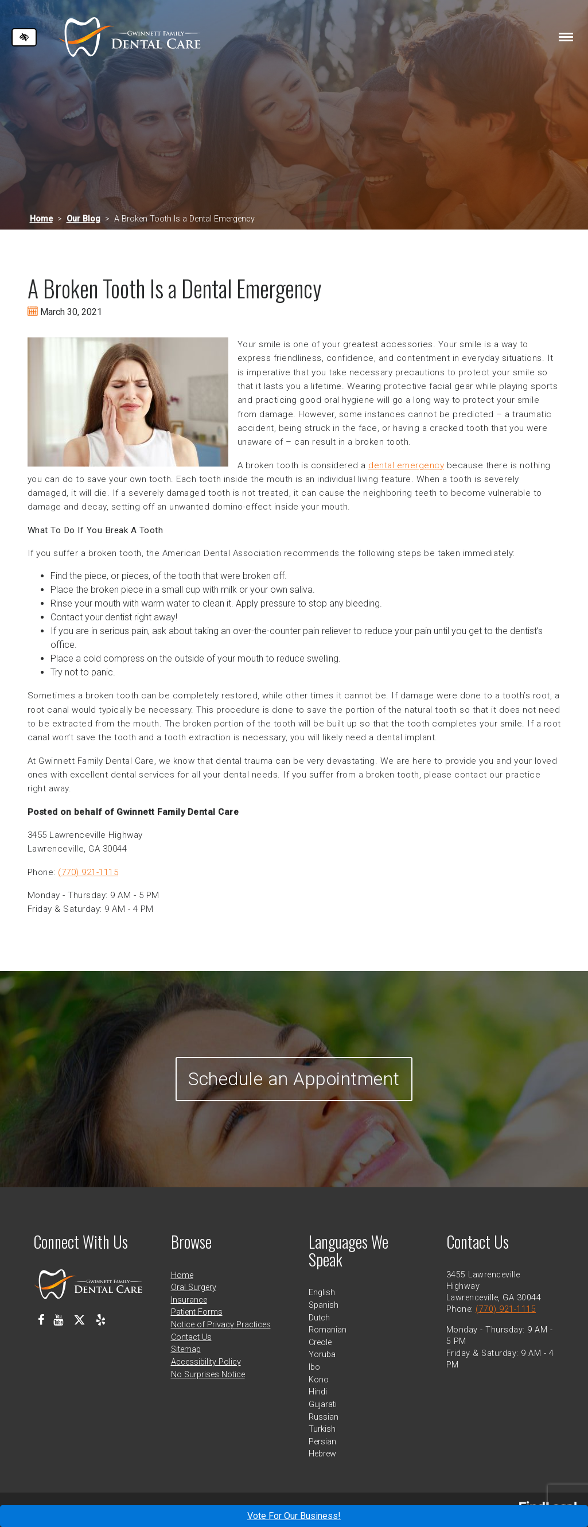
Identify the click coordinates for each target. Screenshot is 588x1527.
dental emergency (406, 465)
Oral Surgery (193, 1287)
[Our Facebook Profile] (41, 1319)
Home (41, 219)
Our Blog (83, 219)
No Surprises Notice (208, 1375)
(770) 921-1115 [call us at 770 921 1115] (88, 872)
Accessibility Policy (206, 1362)
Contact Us (191, 1337)
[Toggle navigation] (566, 37)
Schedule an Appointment (294, 1079)
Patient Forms (197, 1312)
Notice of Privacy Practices (221, 1325)
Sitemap (186, 1349)
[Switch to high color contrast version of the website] (24, 37)
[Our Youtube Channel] (58, 1319)
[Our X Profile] (79, 1319)
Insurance (189, 1300)
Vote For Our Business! (294, 1515)
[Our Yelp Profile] (101, 1319)
